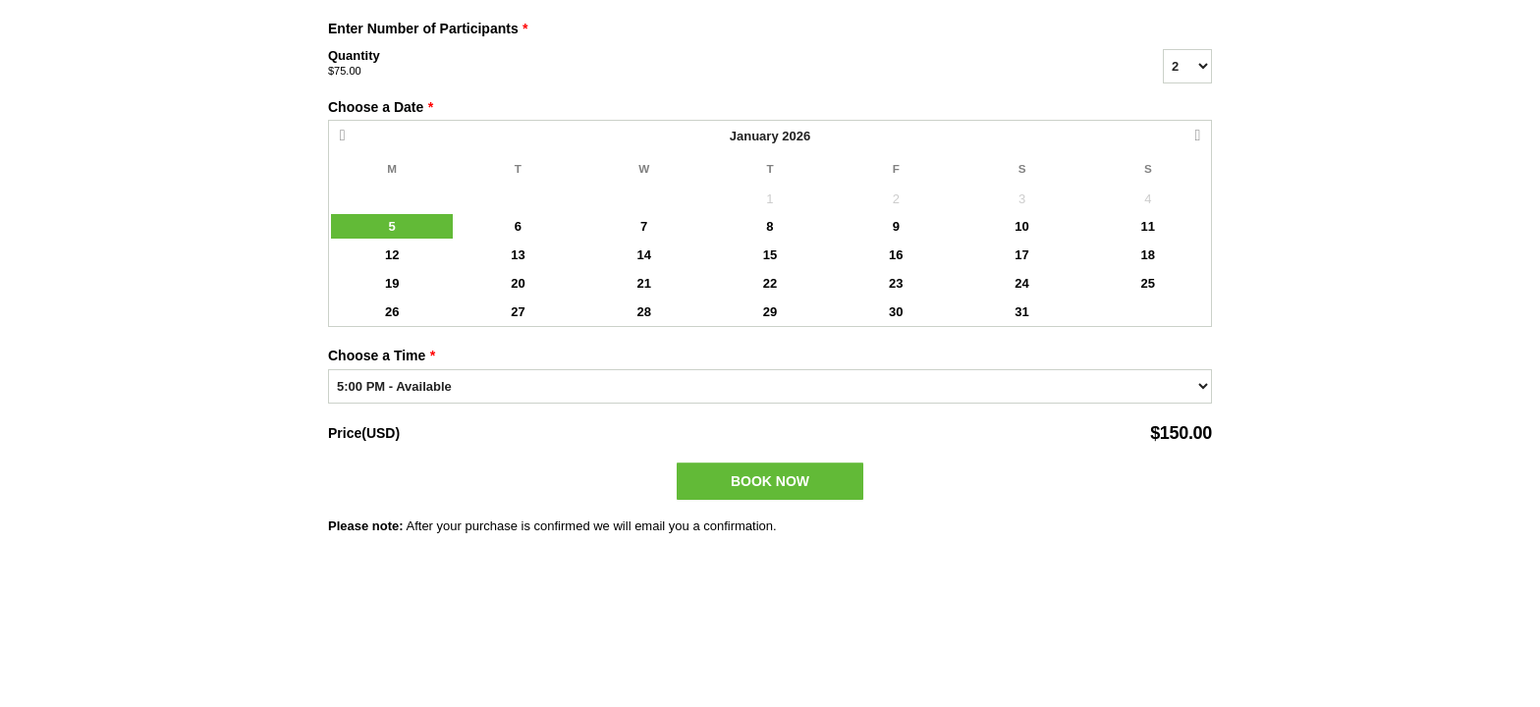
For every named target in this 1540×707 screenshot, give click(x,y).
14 (643, 254)
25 (1148, 283)
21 (643, 283)
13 (517, 254)
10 (1021, 226)
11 (1148, 226)
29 (770, 311)
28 (643, 311)
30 (896, 311)
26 (392, 311)
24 (1021, 283)
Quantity (721, 64)
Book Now (770, 481)
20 (517, 283)
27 (517, 311)
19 (392, 283)
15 (770, 254)
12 (392, 254)
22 (770, 283)
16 (896, 254)
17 (1021, 254)
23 (896, 283)
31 (1021, 311)
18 (1148, 254)
